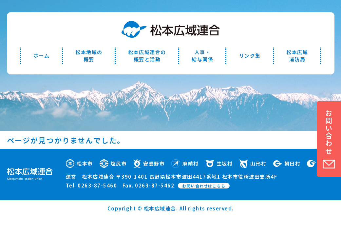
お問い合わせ (329, 132)
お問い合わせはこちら (203, 185)
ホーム (41, 55)
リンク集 (250, 55)
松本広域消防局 (297, 56)
